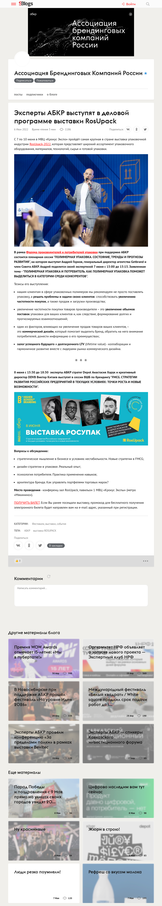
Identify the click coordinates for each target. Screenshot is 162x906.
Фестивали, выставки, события (49, 524)
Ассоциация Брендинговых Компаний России (78, 73)
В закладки (56, 545)
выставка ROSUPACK (44, 530)
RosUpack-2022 (40, 144)
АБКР (27, 530)
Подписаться (23, 80)
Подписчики (34, 94)
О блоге (52, 94)
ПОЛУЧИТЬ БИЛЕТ (27, 503)
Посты (18, 94)
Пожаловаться (45, 80)
